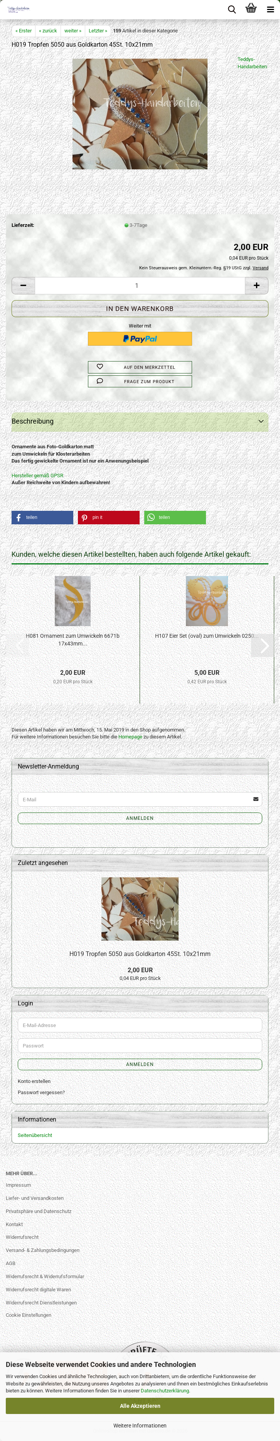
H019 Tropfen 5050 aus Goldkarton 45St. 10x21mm (140, 954)
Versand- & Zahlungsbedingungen (42, 1250)
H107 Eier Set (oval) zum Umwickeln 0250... (207, 636)
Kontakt (14, 1224)
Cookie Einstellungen (28, 1315)
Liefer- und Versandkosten (35, 1198)
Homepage (130, 737)
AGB (10, 1263)
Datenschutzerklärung (165, 1391)
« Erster (23, 31)
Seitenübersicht (35, 1135)
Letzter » (98, 31)
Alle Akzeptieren (140, 1406)
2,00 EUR (140, 970)
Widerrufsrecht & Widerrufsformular (45, 1276)
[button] (23, 285)
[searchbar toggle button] (231, 9)
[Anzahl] (140, 285)
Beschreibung (33, 421)
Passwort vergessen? (41, 1092)
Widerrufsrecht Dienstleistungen (41, 1303)
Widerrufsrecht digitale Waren (38, 1289)
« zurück (48, 31)
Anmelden (140, 818)
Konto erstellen (34, 1081)
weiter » (72, 31)
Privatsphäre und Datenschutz (38, 1211)
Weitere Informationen (140, 1425)
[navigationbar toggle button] (270, 9)
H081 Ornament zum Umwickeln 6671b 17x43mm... (73, 640)
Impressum (18, 1185)
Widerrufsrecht (22, 1237)
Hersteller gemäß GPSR (37, 475)
